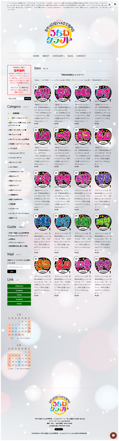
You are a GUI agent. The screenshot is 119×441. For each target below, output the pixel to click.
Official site (19, 286)
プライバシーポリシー (16, 242)
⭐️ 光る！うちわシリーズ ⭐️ (19, 118)
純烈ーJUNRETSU (15, 199)
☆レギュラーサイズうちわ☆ (19, 213)
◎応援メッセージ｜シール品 (19, 144)
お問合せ (12, 239)
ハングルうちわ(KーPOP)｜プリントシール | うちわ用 (71, 80)
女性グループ (14, 185)
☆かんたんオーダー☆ (17, 153)
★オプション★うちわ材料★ (19, 139)
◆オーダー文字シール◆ (17, 130)
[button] (58, 56)
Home (37, 80)
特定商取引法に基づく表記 (18, 246)
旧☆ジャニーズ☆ (15, 162)
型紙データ (13, 218)
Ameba (19, 304)
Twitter (19, 295)
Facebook (19, 299)
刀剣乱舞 (12, 204)
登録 (11, 271)
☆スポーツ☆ (14, 209)
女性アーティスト (15, 190)
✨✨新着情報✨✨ (16, 113)
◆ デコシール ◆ (15, 134)
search (27, 98)
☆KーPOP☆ (45, 80)
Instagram (19, 290)
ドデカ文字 (13, 148)
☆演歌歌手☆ (14, 195)
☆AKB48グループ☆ (16, 172)
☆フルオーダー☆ (15, 158)
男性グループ (14, 176)
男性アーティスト (15, 181)
